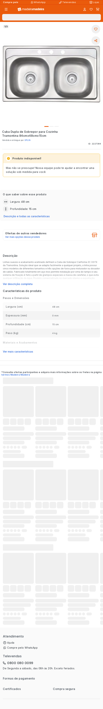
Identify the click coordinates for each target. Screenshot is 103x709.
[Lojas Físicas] (94, 2)
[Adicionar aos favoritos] (95, 29)
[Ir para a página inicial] (31, 9)
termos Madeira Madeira (15, 374)
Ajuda (10, 642)
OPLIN (27, 140)
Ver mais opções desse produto (22, 237)
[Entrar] (84, 9)
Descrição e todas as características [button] (27, 216)
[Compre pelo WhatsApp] (38, 2)
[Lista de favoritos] (91, 9)
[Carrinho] (97, 9)
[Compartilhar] (95, 40)
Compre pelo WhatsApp (22, 647)
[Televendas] (68, 2)
